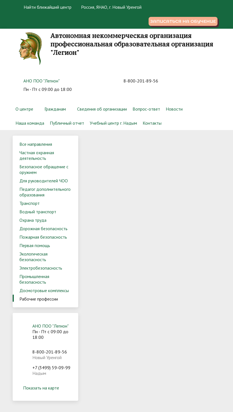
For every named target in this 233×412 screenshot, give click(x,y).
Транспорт (29, 203)
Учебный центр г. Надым (113, 123)
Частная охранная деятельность (36, 155)
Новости (174, 109)
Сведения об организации (102, 109)
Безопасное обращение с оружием (43, 169)
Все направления (35, 144)
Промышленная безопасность (34, 279)
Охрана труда (32, 220)
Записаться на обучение (183, 21)
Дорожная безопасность (43, 228)
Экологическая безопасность (33, 256)
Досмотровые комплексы (44, 290)
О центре (24, 109)
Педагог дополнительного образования (45, 192)
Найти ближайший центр (44, 7)
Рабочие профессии (38, 299)
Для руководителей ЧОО (43, 180)
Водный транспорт (37, 211)
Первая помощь (34, 245)
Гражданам (55, 109)
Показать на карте (45, 388)
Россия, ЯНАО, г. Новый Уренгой (111, 7)
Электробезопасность (40, 268)
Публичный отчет (67, 123)
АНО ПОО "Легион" (41, 81)
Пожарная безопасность (43, 237)
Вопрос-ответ (146, 109)
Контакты (152, 123)
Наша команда (29, 123)
